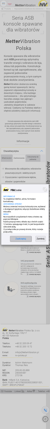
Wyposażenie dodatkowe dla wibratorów (28, 9)
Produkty (7, 9)
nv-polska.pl (21, 391)
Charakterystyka (11, 186)
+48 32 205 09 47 (23, 379)
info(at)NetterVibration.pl (27, 388)
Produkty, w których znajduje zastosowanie (16, 228)
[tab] (7, 193)
